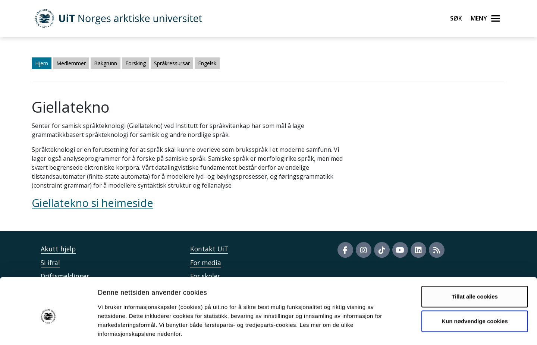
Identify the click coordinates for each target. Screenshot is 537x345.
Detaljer (397, 330)
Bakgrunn (105, 63)
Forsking (135, 63)
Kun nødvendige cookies (475, 287)
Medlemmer (71, 63)
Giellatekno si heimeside (92, 202)
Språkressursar (172, 63)
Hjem (41, 63)
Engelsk (207, 63)
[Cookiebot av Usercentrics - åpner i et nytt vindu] (48, 330)
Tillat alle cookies (475, 263)
